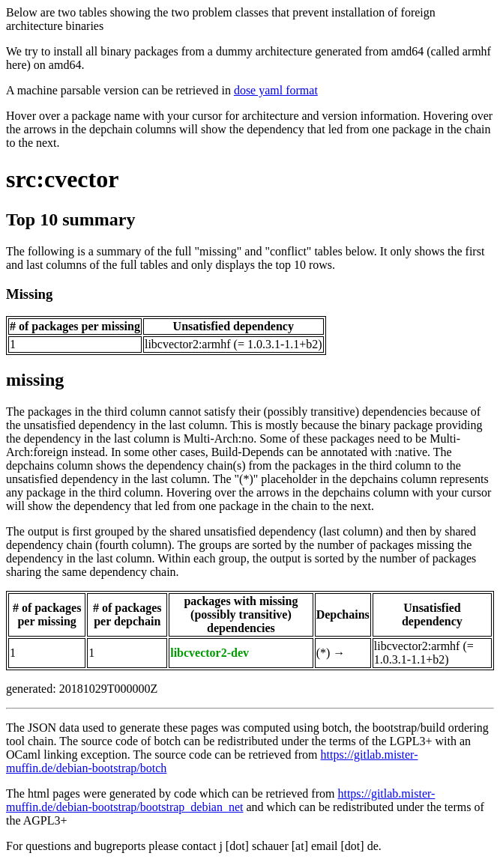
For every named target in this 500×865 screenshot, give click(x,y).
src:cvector (62, 179)
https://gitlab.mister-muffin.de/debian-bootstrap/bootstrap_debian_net (220, 800)
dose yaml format (276, 90)
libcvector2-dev (209, 652)
